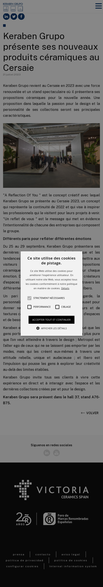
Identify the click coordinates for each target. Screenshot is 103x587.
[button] (51, 293)
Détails (65, 288)
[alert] (51, 293)
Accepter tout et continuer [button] (51, 319)
